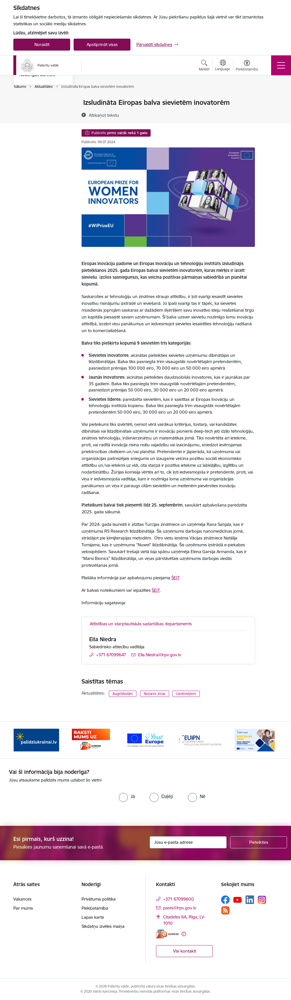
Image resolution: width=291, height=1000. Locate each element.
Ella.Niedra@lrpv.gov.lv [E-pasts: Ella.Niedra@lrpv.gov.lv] (159, 654)
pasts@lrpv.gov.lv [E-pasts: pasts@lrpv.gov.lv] (179, 908)
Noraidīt (41, 44)
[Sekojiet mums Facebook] (225, 899)
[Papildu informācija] (184, 934)
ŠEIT (175, 577)
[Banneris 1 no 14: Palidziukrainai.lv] (36, 739)
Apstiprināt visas (102, 44)
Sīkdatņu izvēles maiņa (103, 926)
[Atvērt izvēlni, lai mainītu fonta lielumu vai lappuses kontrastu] (247, 66)
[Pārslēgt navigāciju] (281, 65)
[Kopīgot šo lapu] (270, 114)
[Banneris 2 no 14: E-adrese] (91, 739)
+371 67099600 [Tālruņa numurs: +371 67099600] (178, 899)
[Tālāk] (268, 740)
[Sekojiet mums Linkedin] (250, 899)
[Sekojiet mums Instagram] (262, 900)
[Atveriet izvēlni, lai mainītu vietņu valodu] (222, 65)
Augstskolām (123, 693)
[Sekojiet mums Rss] (225, 910)
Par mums (23, 908)
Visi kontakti (184, 951)
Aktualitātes (30, 112)
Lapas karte (93, 917)
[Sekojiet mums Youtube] (237, 899)
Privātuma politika (99, 899)
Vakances (22, 899)
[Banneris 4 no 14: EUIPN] (200, 739)
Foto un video (32, 122)
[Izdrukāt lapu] (270, 100)
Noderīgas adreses (37, 142)
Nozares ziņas (154, 693)
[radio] (127, 796)
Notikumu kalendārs (38, 102)
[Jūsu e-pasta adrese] (188, 842)
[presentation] (56, 800)
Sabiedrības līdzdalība (39, 132)
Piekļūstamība (95, 908)
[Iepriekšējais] (22, 740)
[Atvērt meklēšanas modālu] (204, 66)
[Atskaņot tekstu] (104, 115)
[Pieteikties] (258, 842)
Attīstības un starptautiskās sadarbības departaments (141, 623)
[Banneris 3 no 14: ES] (145, 739)
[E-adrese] (167, 934)
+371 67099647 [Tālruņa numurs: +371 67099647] (111, 654)
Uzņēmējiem (186, 693)
